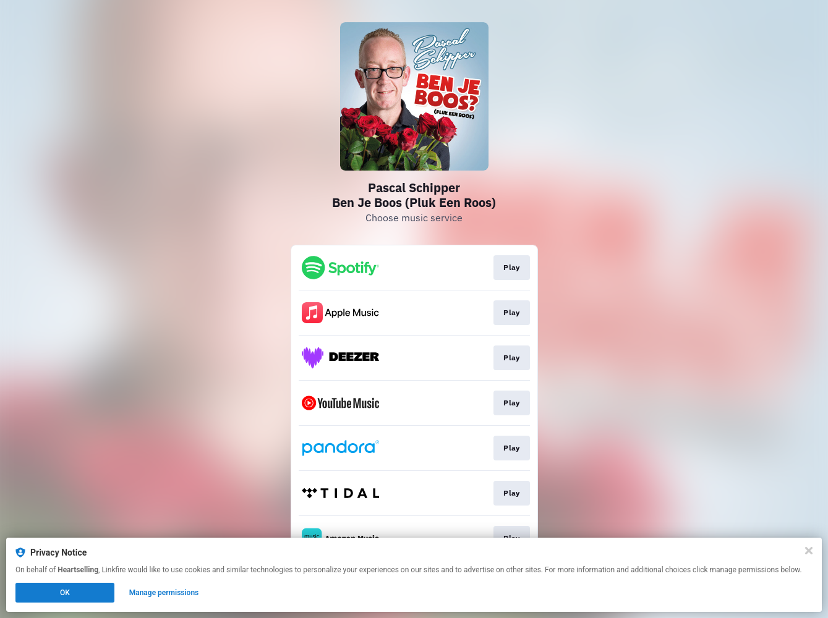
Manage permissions (164, 592)
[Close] (809, 551)
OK (65, 592)
